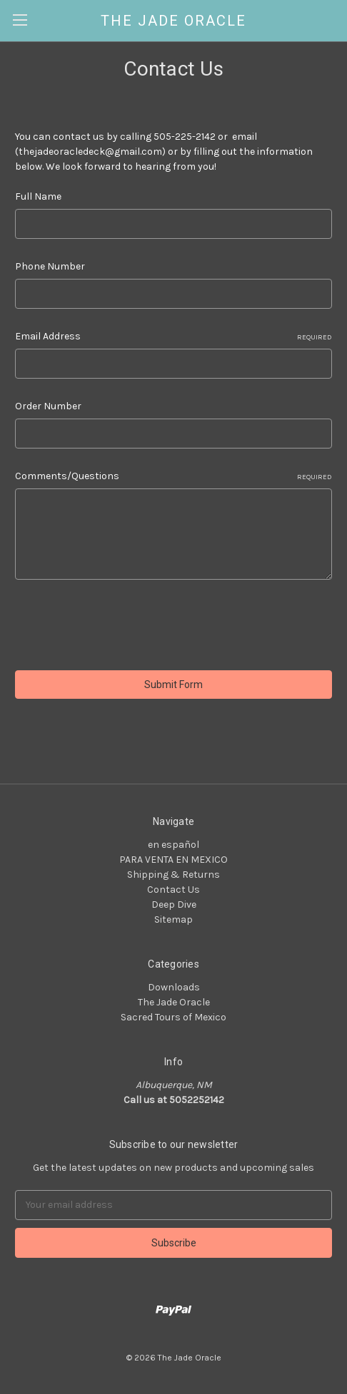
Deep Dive (173, 904)
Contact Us (173, 889)
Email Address (173, 336)
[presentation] (123, 627)
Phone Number (50, 266)
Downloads (174, 987)
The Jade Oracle (174, 1002)
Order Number (48, 406)
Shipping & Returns (173, 874)
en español (173, 845)
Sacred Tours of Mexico (173, 1017)
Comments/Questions (173, 476)
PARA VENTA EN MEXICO (173, 860)
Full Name (38, 196)
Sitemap (173, 919)
